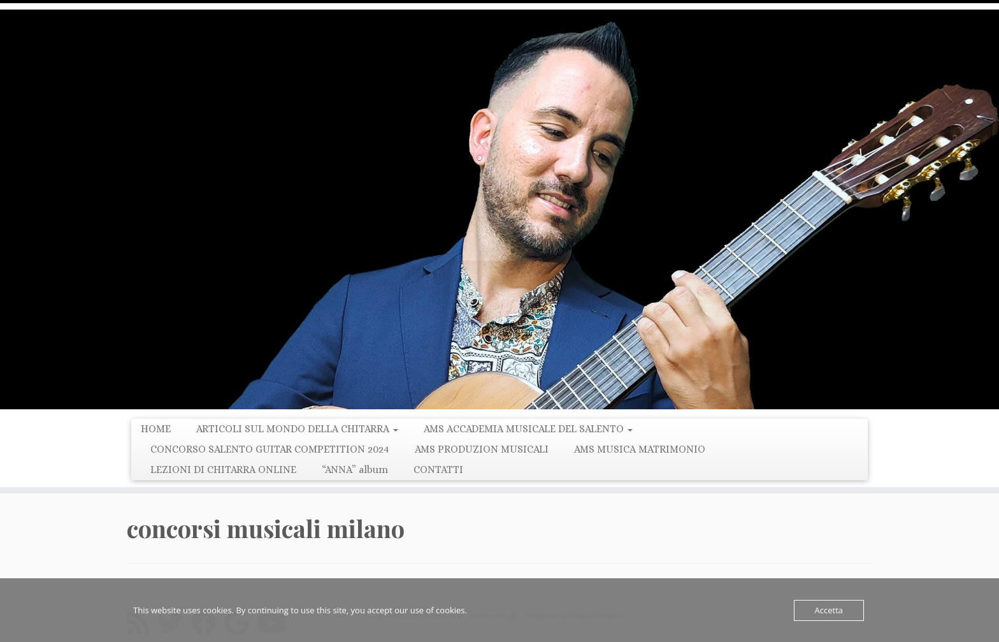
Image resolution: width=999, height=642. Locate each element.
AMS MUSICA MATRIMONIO (639, 449)
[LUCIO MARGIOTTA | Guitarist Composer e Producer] (499, 209)
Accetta (829, 610)
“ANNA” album (355, 469)
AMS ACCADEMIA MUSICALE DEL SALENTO (528, 429)
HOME (156, 429)
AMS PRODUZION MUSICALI (482, 449)
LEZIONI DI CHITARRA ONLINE (223, 469)
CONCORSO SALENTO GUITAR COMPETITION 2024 (269, 449)
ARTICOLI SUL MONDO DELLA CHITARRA (297, 429)
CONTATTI (438, 469)
